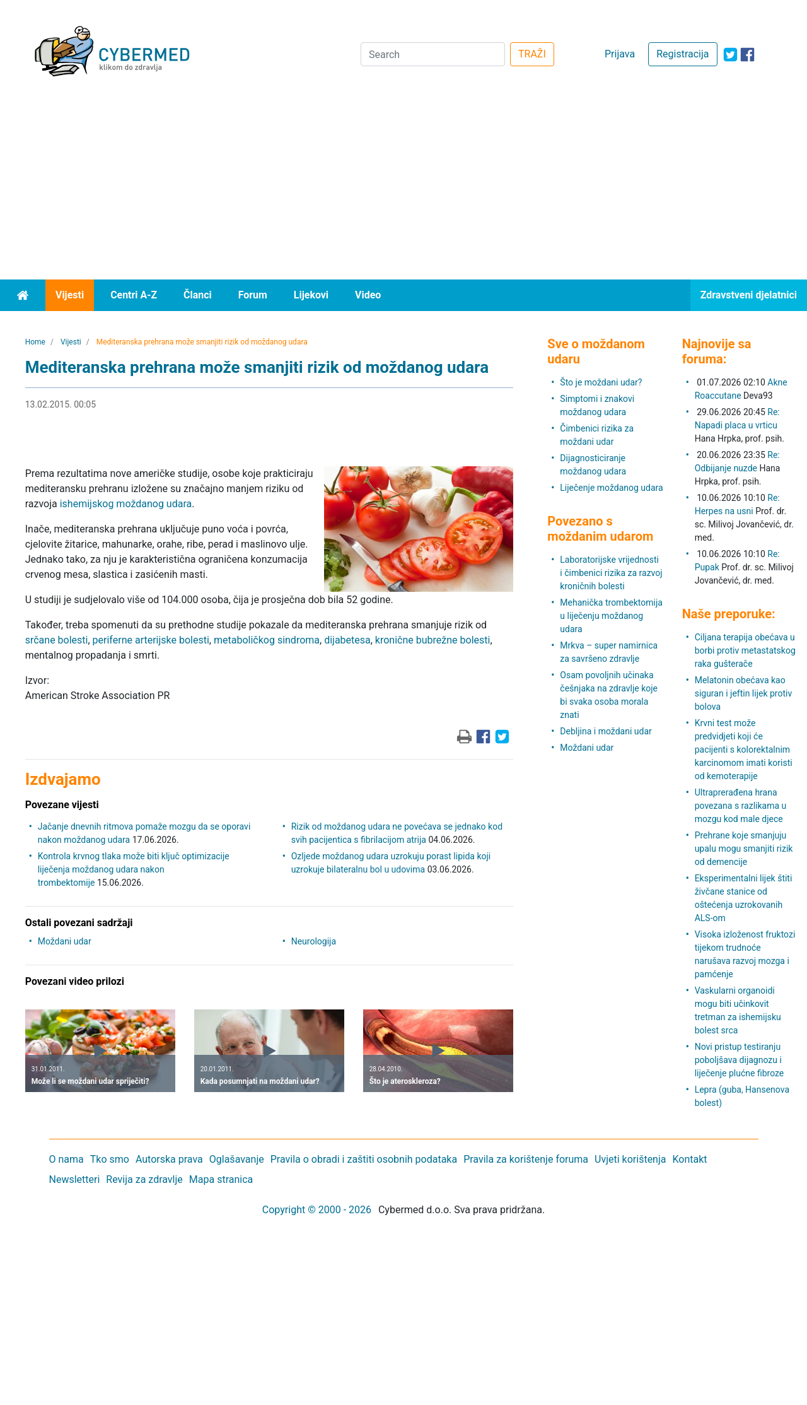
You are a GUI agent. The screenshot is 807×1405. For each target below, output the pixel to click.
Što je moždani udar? (601, 382)
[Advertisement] (403, 185)
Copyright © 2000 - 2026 (316, 1210)
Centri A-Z (133, 295)
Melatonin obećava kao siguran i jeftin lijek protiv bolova (743, 693)
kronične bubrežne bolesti (433, 640)
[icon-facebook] (747, 54)
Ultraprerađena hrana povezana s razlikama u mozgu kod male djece (741, 805)
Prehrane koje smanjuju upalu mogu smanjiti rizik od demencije (744, 848)
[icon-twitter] (730, 54)
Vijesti (69, 295)
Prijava (620, 54)
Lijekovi (311, 295)
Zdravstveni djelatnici (748, 295)
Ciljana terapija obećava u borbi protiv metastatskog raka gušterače (745, 650)
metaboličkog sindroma (267, 640)
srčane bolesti (56, 640)
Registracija (682, 54)
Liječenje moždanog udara (611, 488)
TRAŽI (532, 54)
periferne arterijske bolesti (151, 640)
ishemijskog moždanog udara (126, 504)
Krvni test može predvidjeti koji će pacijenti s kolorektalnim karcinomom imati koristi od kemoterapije (743, 749)
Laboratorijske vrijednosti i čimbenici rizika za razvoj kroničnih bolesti (611, 573)
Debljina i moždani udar (605, 731)
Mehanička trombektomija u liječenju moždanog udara (611, 615)
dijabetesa (347, 640)
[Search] (433, 54)
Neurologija (313, 941)
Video (368, 295)
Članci (197, 295)
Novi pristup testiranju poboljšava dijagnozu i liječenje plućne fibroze (739, 1060)
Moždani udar (64, 941)
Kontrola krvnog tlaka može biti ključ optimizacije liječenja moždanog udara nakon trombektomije (133, 869)
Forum (252, 295)
